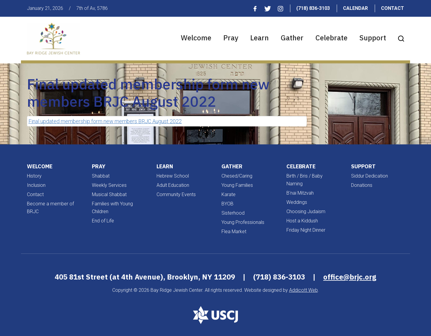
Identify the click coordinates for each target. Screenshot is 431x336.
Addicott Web (303, 290)
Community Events (176, 194)
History (34, 176)
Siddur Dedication (369, 176)
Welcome (196, 37)
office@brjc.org (349, 277)
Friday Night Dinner (305, 230)
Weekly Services (109, 185)
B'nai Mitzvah (300, 193)
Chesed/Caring (236, 176)
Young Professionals (242, 222)
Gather (292, 37)
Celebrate (331, 37)
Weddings (296, 202)
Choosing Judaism (305, 211)
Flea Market (233, 231)
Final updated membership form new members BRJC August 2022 (105, 121)
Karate (228, 194)
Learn (259, 37)
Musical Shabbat (109, 194)
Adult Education (173, 185)
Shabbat (101, 176)
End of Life (103, 221)
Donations (361, 185)
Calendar (355, 8)
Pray (230, 37)
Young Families (237, 185)
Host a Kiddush (302, 221)
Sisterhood (233, 213)
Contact (392, 8)
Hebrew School (173, 176)
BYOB (227, 204)
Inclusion (36, 185)
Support (372, 37)
